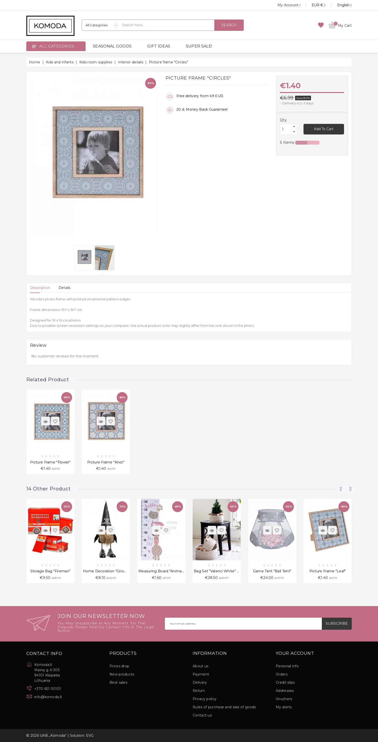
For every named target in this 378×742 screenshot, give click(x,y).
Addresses (285, 691)
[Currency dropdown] (313, 5)
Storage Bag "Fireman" (50, 571)
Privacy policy (204, 699)
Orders (282, 674)
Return (199, 691)
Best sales (118, 682)
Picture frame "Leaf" (328, 571)
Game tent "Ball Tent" (272, 571)
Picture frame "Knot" (105, 462)
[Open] (34, 46)
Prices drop (119, 666)
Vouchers (284, 699)
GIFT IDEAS (158, 46)
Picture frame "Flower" (50, 462)
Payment (201, 674)
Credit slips (285, 682)
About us (200, 666)
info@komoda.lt (48, 697)
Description (40, 288)
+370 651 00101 (47, 689)
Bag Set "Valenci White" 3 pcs (220, 571)
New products (121, 674)
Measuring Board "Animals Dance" (168, 571)
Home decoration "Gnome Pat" (110, 571)
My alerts (284, 707)
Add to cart (323, 129)
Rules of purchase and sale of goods (224, 707)
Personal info (287, 666)
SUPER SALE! (199, 46)
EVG (90, 735)
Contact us (202, 715)
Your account (295, 653)
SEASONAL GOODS (112, 46)
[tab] (40, 288)
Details (65, 288)
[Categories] (100, 25)
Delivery (200, 682)
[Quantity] (285, 129)
